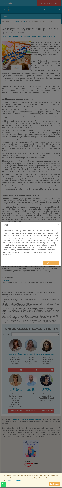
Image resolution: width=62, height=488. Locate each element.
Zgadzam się (54, 484)
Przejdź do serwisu (51, 263)
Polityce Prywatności (14, 480)
